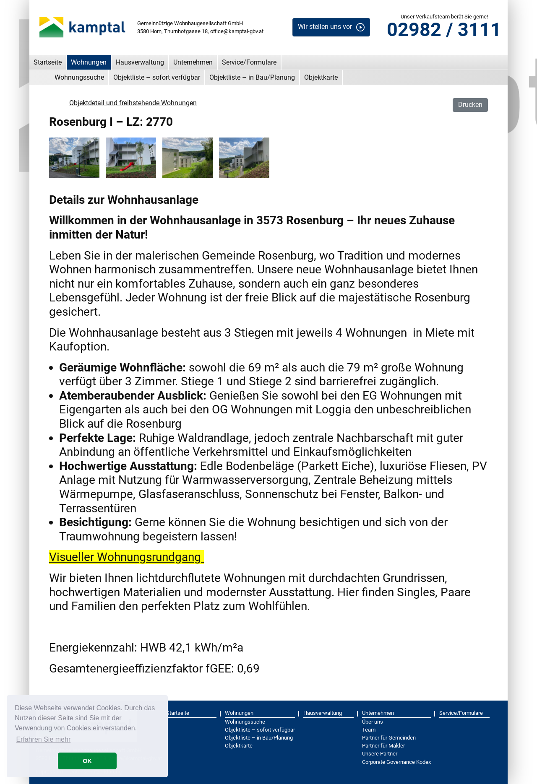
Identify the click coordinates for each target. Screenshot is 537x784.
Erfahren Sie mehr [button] (43, 739)
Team (368, 730)
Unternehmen (193, 62)
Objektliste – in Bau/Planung (252, 77)
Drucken (470, 105)
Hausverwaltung (140, 62)
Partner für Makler (383, 745)
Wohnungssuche (79, 77)
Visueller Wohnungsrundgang (126, 557)
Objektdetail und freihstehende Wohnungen (133, 103)
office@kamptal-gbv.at (236, 31)
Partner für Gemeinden (389, 738)
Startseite (48, 62)
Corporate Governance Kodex (396, 762)
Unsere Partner (379, 753)
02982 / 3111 (444, 29)
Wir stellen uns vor (325, 27)
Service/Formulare (249, 62)
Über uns (372, 722)
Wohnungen (89, 62)
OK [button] (87, 761)
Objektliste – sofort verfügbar (156, 77)
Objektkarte (321, 77)
